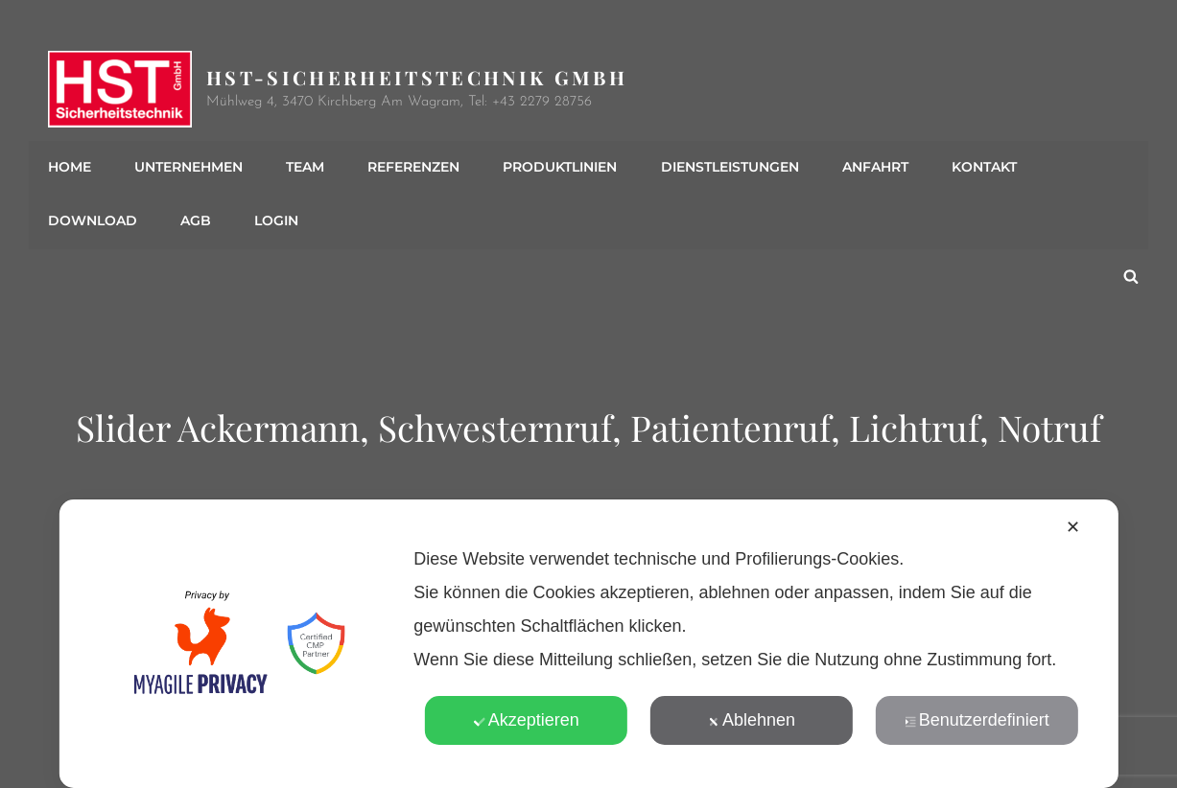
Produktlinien (560, 167)
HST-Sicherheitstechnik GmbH (416, 77)
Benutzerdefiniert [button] (977, 720)
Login (276, 221)
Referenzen (413, 167)
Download (92, 221)
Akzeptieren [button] (526, 720)
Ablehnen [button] (751, 720)
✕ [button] (1073, 527)
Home (69, 167)
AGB (195, 221)
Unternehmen (188, 167)
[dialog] (588, 643)
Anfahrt (874, 167)
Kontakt (983, 167)
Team (305, 167)
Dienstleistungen (729, 167)
